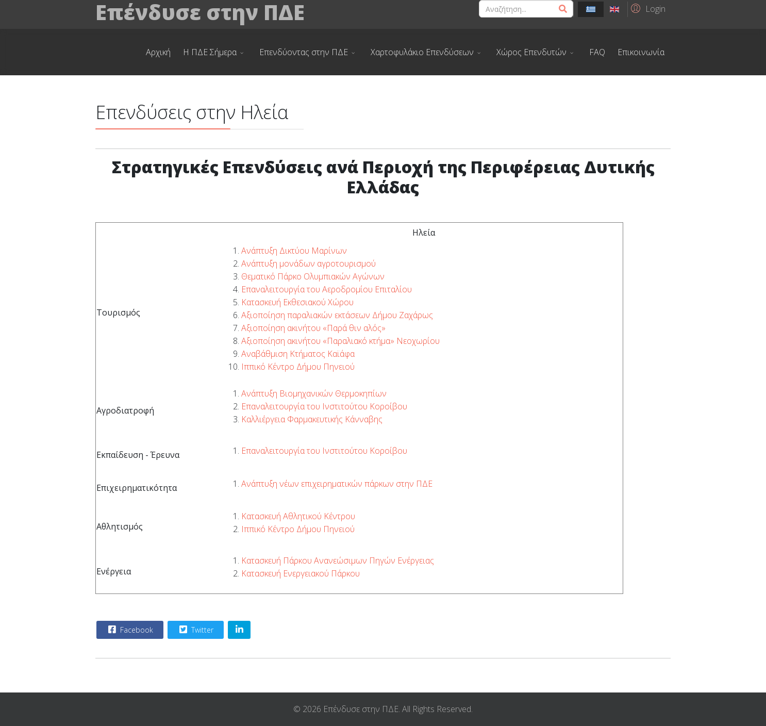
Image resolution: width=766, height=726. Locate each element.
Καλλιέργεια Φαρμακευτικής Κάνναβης (311, 419)
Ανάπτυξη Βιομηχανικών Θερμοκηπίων (314, 393)
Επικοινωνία (641, 52)
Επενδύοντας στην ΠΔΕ (303, 52)
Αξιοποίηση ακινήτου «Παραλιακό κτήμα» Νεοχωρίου (340, 340)
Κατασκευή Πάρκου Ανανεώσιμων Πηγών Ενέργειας (337, 560)
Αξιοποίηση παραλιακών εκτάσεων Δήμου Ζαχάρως (337, 315)
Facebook (129, 629)
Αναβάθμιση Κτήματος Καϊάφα (298, 353)
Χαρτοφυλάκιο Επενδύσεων (422, 52)
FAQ (597, 52)
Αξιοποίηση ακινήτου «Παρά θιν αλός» (313, 328)
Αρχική (158, 52)
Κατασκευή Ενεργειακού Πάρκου (300, 573)
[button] (646, 8)
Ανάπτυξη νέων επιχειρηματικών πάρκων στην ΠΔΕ (336, 483)
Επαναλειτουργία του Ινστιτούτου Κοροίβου (324, 406)
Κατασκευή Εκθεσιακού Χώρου (297, 302)
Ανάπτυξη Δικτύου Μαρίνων (294, 250)
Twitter (195, 629)
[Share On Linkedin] (239, 630)
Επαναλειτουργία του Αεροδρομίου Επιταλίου (326, 289)
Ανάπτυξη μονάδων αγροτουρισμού (308, 263)
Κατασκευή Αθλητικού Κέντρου (298, 516)
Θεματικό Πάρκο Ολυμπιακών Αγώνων (313, 276)
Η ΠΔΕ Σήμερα (210, 52)
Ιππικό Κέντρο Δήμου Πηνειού (298, 366)
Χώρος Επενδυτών (531, 52)
